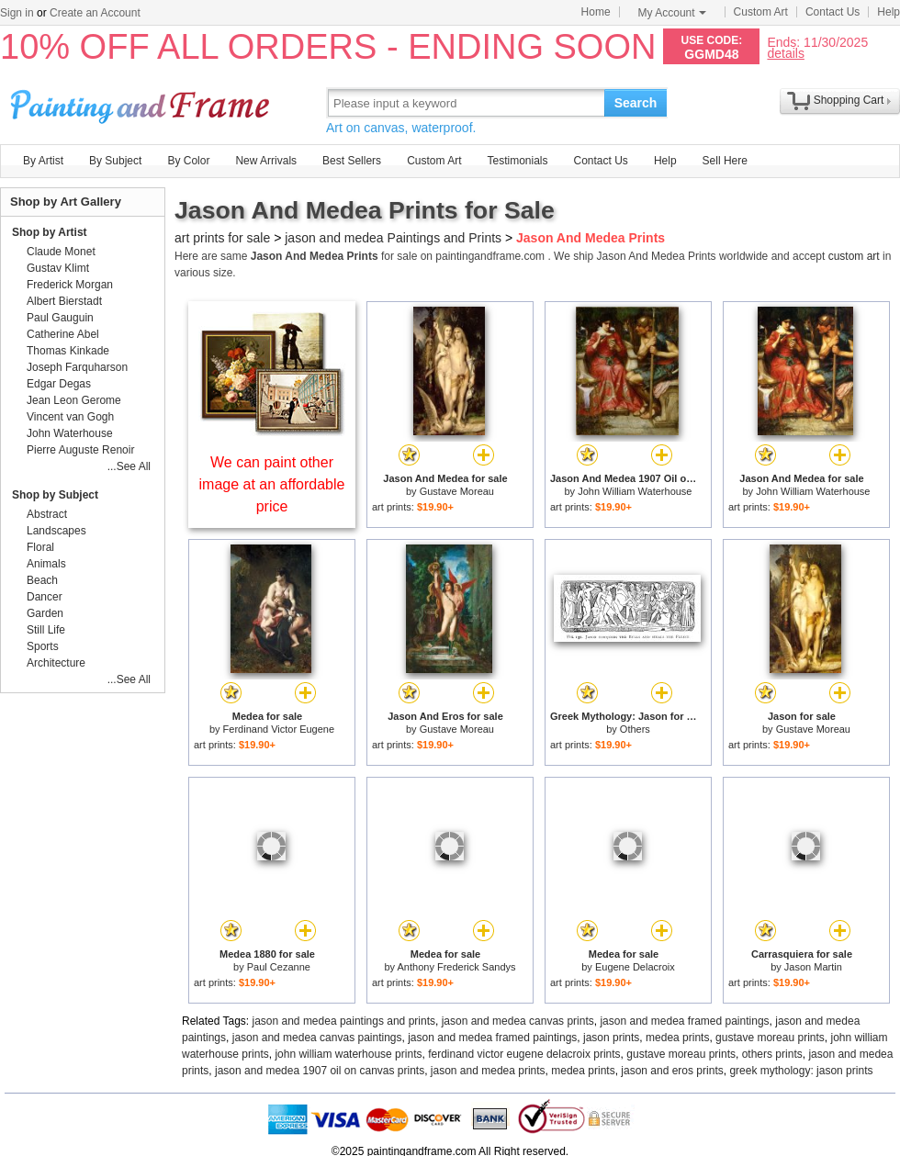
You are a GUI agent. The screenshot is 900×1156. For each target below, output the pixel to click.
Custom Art (761, 12)
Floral (40, 547)
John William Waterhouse (635, 491)
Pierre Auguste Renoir (80, 449)
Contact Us (832, 12)
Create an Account (95, 12)
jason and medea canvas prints (518, 1021)
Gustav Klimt (58, 268)
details (785, 53)
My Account (672, 12)
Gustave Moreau (457, 491)
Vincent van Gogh (70, 416)
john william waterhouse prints (348, 1054)
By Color (188, 160)
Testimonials (517, 160)
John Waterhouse (70, 433)
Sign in (17, 12)
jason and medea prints (488, 1070)
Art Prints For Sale (142, 102)
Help (888, 12)
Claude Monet (61, 251)
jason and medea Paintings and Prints (393, 237)
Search (636, 102)
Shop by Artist (49, 232)
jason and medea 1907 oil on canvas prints (319, 1070)
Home (596, 12)
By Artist (43, 160)
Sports (43, 646)
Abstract (47, 514)
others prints (772, 1054)
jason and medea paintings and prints (344, 1021)
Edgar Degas (59, 383)
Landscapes (56, 530)
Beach (42, 580)
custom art (854, 256)
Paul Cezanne (278, 966)
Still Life (46, 629)
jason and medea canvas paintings (317, 1037)
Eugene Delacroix (635, 966)
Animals (46, 563)
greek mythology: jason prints (800, 1070)
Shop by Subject (55, 494)
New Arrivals (266, 160)
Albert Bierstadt (64, 301)
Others (635, 729)
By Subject (115, 160)
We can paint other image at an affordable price (272, 484)
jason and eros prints (672, 1070)
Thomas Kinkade (68, 350)
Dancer (44, 596)
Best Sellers (351, 160)
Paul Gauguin (60, 317)
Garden (45, 613)
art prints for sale (222, 237)
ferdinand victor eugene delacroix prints (524, 1054)
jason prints (611, 1037)
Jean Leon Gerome (74, 400)
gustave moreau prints (770, 1037)
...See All (129, 466)
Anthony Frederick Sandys (457, 966)
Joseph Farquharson (77, 367)
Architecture (56, 663)
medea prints (677, 1037)
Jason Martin (813, 966)
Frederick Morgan (70, 284)
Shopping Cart (849, 100)
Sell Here (725, 160)
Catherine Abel (63, 334)
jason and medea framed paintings (684, 1021)
